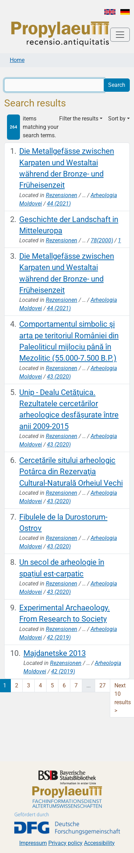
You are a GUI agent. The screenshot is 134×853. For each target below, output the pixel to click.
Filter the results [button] (78, 118)
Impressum (33, 843)
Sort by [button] (117, 118)
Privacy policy (65, 843)
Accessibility (99, 843)
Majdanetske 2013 (54, 653)
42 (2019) (59, 637)
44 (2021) (59, 203)
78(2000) (102, 240)
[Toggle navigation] (120, 35)
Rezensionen (61, 195)
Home (17, 60)
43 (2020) (59, 376)
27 (102, 685)
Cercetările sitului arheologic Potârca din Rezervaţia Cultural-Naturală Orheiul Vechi (71, 471)
